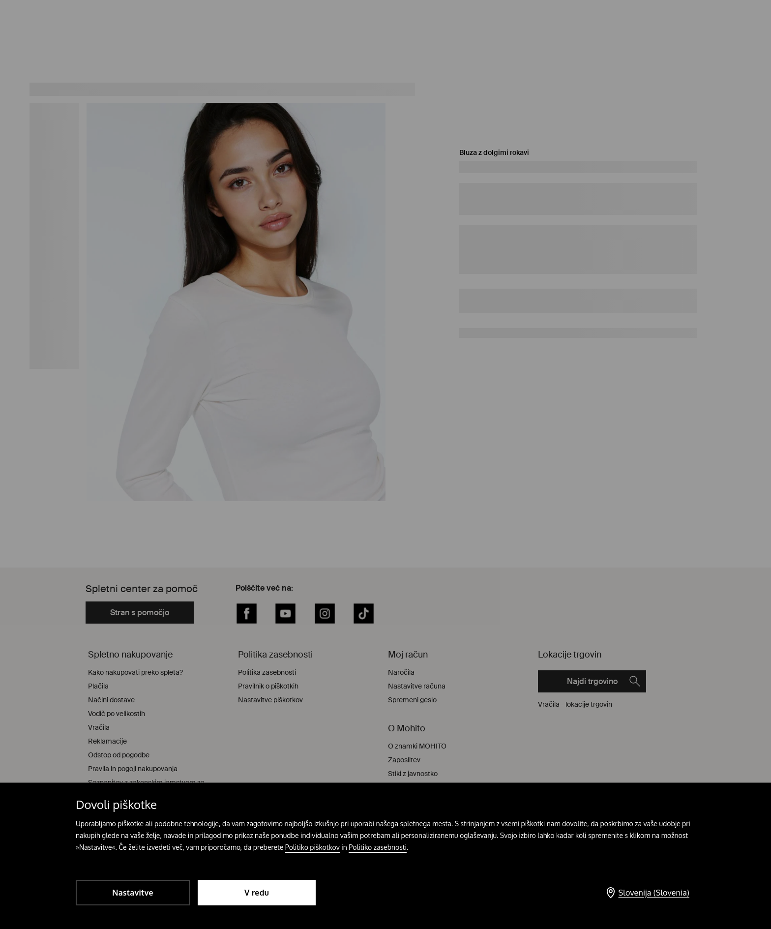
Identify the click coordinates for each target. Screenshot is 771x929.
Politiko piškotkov (312, 847)
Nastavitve (132, 893)
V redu (256, 893)
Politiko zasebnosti (378, 847)
